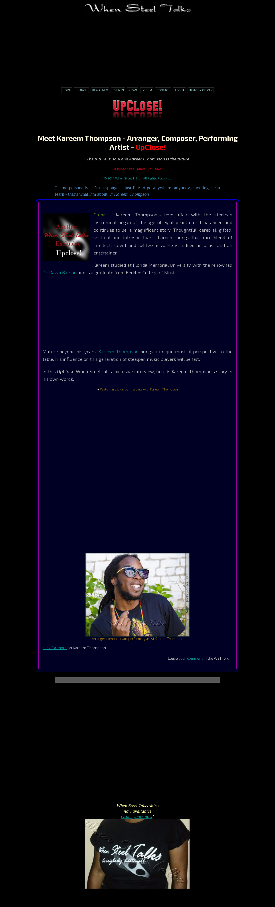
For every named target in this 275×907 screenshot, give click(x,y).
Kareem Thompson (118, 351)
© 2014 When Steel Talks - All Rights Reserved (137, 178)
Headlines (100, 90)
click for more (55, 647)
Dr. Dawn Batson (60, 272)
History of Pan (200, 90)
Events (118, 90)
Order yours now (136, 816)
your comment (191, 658)
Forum (147, 90)
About (179, 90)
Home (67, 90)
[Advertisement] (137, 48)
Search (81, 90)
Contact (163, 90)
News (133, 90)
